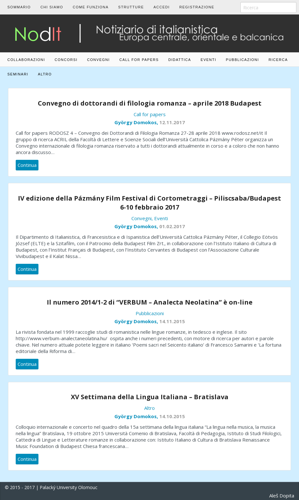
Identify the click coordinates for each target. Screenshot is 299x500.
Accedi (162, 7)
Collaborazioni (26, 60)
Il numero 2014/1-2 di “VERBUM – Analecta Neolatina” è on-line (150, 302)
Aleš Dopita (281, 495)
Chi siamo (51, 7)
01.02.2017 (172, 226)
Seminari (17, 74)
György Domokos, (136, 122)
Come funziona (91, 7)
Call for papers (139, 60)
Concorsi (66, 60)
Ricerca (278, 60)
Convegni (98, 60)
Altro (45, 74)
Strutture (131, 7)
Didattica (179, 60)
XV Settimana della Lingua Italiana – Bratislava (149, 396)
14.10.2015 (172, 416)
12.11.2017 (172, 122)
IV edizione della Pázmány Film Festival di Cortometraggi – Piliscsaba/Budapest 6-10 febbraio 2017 (149, 202)
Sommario (19, 7)
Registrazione (196, 7)
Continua (27, 165)
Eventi (208, 60)
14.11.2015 (172, 321)
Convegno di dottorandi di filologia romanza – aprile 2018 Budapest (150, 103)
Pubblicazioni (242, 60)
